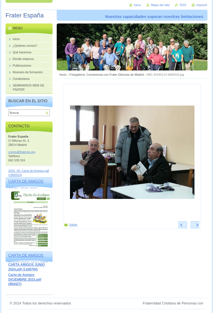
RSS (183, 5)
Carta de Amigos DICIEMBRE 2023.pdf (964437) (24, 279)
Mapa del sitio (160, 5)
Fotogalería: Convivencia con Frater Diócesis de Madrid (106, 74)
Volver (73, 224)
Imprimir (201, 5)
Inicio (62, 74)
